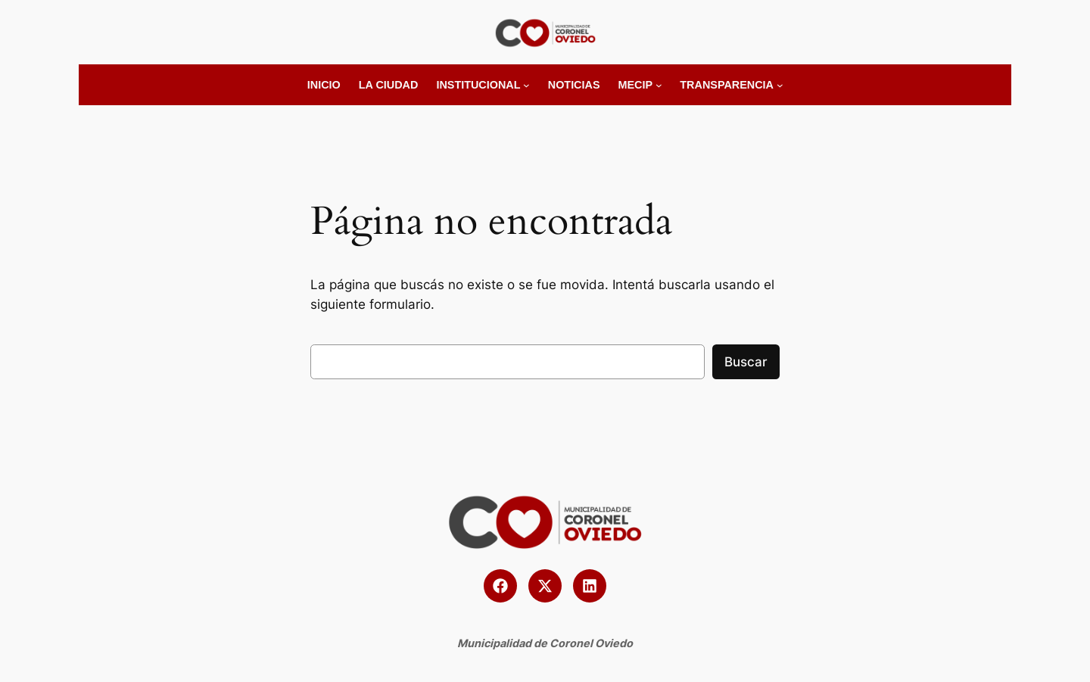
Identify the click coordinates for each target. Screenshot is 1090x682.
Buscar (746, 361)
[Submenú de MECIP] (659, 85)
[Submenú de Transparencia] (780, 85)
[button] (500, 586)
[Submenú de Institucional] (526, 85)
